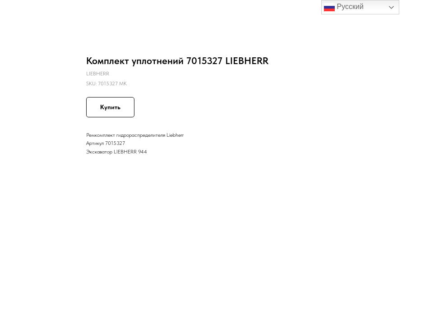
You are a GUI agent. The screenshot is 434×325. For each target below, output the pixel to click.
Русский (344, 7)
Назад (23, 13)
